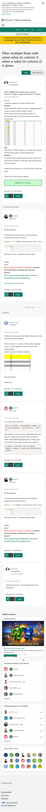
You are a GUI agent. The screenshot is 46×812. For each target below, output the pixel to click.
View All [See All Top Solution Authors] (7, 699)
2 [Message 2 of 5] (10, 290)
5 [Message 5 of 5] (10, 389)
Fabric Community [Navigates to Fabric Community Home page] (23, 20)
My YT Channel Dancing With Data (16, 275)
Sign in (26, 29)
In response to (17, 574)
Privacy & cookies (6, 793)
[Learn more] (10, 657)
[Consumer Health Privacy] (23, 806)
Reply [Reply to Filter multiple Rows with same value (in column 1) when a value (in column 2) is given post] (18, 196)
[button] (26, 73)
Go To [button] (39, 29)
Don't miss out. (25, 42)
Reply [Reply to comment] (18, 294)
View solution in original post (14, 283)
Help (32, 29)
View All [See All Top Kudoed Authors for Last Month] (7, 742)
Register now (6, 14)
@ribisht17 (16, 586)
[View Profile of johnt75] (15, 408)
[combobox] (29, 34)
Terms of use (5, 796)
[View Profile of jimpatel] (11, 322)
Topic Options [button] (37, 73)
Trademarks (4, 799)
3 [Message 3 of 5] (11, 595)
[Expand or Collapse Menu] (3, 25)
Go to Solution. (26, 183)
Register (18, 29)
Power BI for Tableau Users (21, 278)
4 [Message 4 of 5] (10, 461)
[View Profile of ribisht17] (15, 216)
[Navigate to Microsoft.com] (7, 20)
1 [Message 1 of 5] (10, 191)
